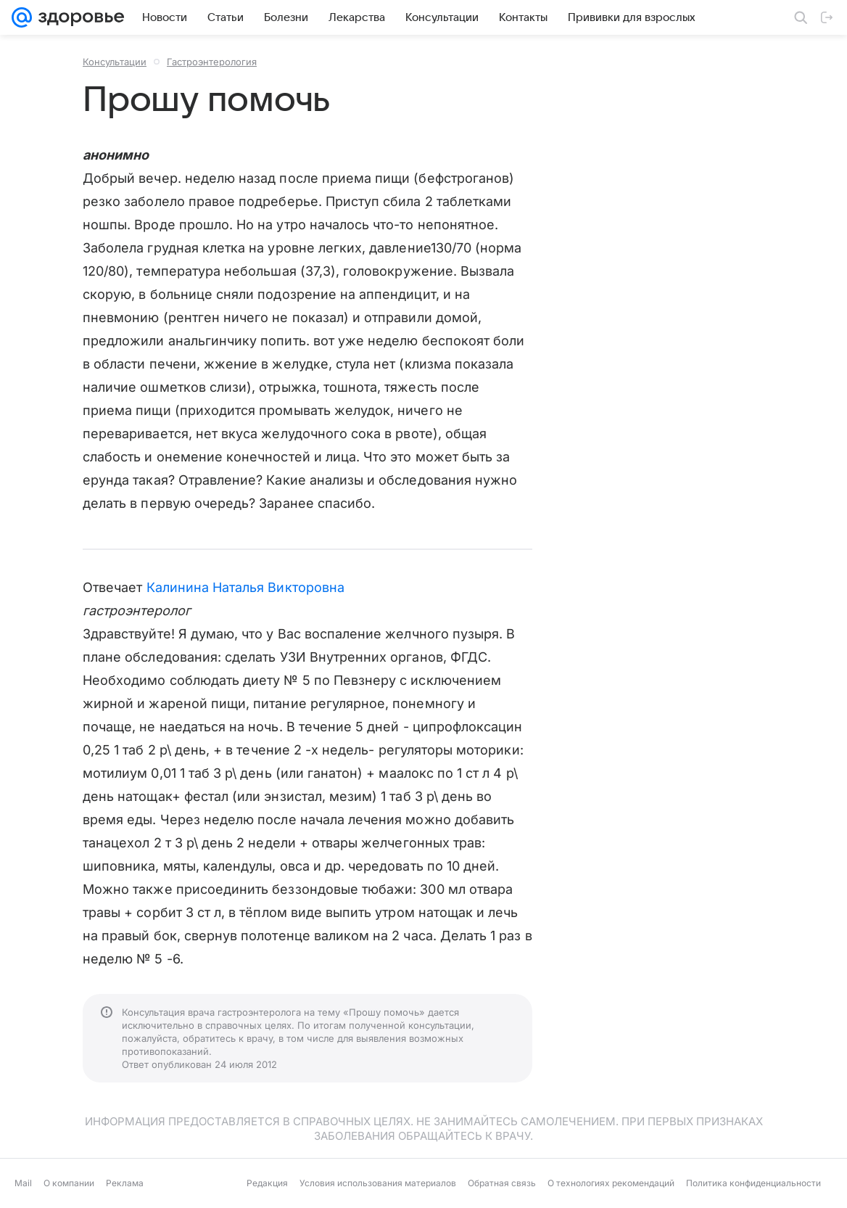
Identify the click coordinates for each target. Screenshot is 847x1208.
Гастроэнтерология (212, 61)
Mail (23, 1183)
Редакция (267, 1183)
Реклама (125, 1183)
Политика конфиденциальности (753, 1183)
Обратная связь (502, 1183)
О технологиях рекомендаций (611, 1183)
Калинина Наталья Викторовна (245, 587)
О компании (69, 1183)
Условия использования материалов (377, 1183)
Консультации (114, 61)
